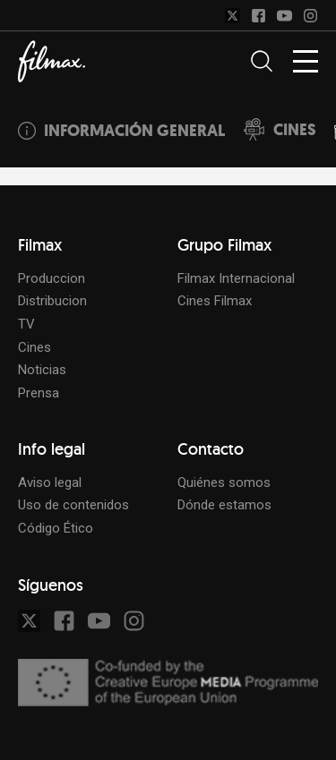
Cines (34, 347)
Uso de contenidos (73, 505)
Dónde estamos (224, 505)
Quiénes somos (224, 482)
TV (26, 324)
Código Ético (55, 528)
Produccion (51, 278)
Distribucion (52, 301)
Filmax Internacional (236, 278)
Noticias (42, 370)
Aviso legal (50, 482)
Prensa (38, 393)
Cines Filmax (214, 301)
